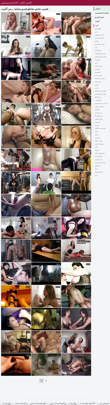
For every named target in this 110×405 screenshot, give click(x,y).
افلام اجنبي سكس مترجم (88, 403)
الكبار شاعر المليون (100, 57)
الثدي (96, 147)
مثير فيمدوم (98, 113)
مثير (96, 32)
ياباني (96, 63)
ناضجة (97, 41)
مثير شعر (97, 122)
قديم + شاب (98, 75)
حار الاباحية (98, 50)
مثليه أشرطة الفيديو (100, 94)
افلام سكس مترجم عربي (57, 403)
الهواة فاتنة (98, 29)
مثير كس (97, 69)
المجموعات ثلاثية (99, 153)
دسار (96, 169)
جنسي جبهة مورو (100, 44)
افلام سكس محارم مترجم (38, 403)
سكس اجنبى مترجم (21, 403)
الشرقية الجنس (99, 38)
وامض (96, 134)
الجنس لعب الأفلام (100, 128)
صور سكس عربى (104, 403)
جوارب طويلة (98, 141)
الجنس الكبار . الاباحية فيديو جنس (16, 3)
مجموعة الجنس (99, 144)
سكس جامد (72, 403)
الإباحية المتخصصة (102, 13)
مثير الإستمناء (99, 116)
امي (96, 175)
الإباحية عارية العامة (100, 91)
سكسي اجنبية (7, 403)
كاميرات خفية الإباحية (101, 103)
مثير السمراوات (99, 106)
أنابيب (97, 21)
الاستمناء (97, 60)
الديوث (97, 150)
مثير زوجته (98, 81)
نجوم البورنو (99, 17)
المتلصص (97, 72)
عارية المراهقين (99, 35)
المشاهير (97, 166)
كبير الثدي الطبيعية (100, 53)
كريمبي (97, 125)
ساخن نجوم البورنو (100, 162)
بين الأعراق (98, 97)
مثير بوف (97, 138)
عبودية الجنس (99, 119)
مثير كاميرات (98, 159)
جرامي (97, 85)
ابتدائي (97, 9)
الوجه (96, 131)
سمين (96, 88)
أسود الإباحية (98, 156)
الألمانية (97, 109)
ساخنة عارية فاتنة (100, 78)
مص (96, 47)
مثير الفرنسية (99, 172)
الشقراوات (98, 100)
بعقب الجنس (98, 66)
